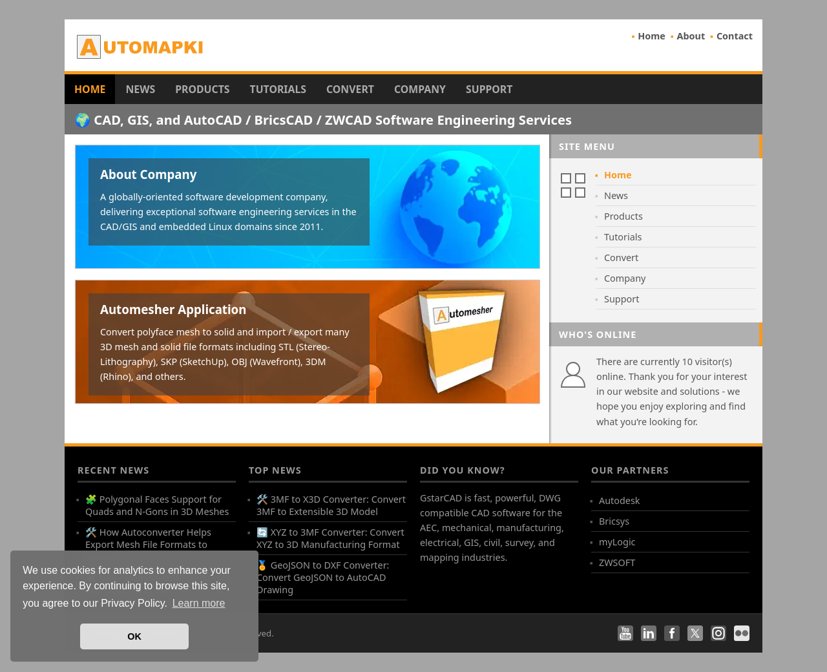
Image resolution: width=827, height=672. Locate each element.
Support (489, 89)
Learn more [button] (199, 603)
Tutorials (278, 89)
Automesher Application (173, 309)
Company (420, 89)
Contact (735, 36)
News (140, 89)
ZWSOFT (617, 562)
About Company (148, 174)
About (691, 36)
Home (651, 36)
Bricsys (614, 521)
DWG (550, 498)
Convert (350, 89)
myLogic (617, 542)
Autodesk (619, 500)
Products (202, 89)
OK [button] (134, 636)
